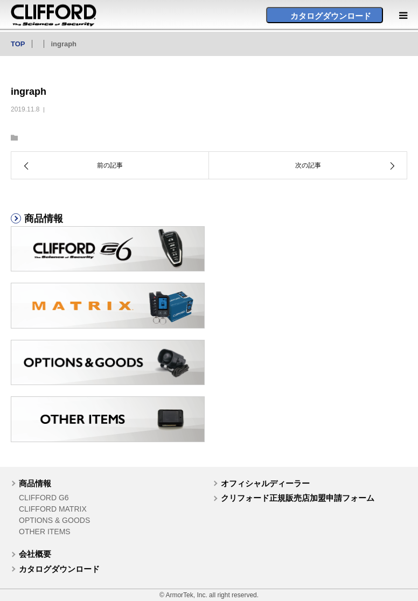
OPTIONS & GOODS (54, 520)
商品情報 (35, 483)
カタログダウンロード (59, 569)
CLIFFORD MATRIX (53, 509)
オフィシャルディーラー (265, 483)
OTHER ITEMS (45, 531)
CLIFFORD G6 (44, 497)
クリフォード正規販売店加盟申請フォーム (297, 497)
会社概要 (35, 553)
